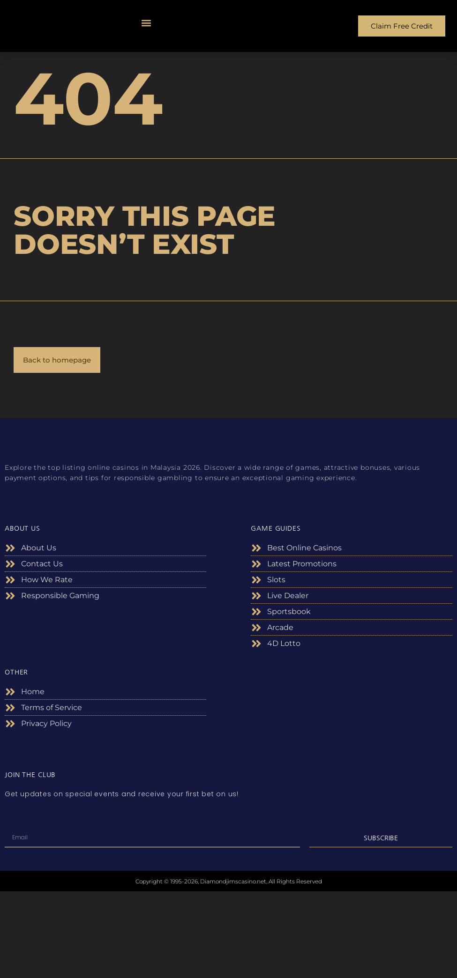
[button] (146, 22)
